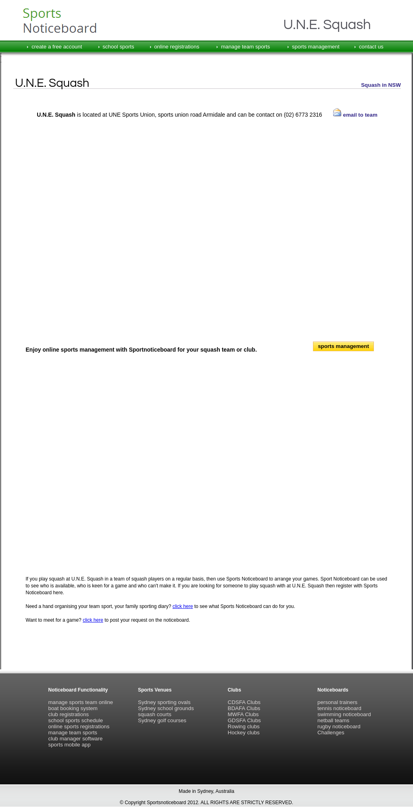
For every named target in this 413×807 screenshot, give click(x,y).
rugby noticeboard (339, 726)
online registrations (176, 47)
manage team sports (245, 47)
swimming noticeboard (344, 714)
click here (183, 606)
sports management (316, 47)
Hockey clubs (244, 732)
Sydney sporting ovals (164, 702)
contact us (371, 47)
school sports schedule (75, 720)
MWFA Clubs (243, 714)
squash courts (154, 714)
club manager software (75, 739)
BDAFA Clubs (244, 708)
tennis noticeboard (339, 708)
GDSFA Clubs (244, 720)
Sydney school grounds (166, 708)
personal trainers (337, 702)
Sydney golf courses (162, 720)
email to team (355, 115)
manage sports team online (80, 702)
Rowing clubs (244, 726)
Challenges (330, 732)
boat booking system (73, 708)
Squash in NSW (380, 85)
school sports (118, 47)
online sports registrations (79, 726)
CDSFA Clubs (244, 702)
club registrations (68, 714)
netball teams (333, 720)
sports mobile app (69, 745)
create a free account (56, 47)
